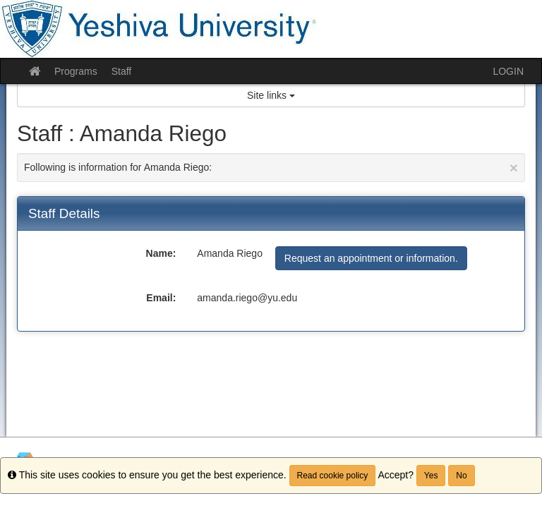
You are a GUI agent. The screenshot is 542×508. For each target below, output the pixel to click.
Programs (75, 71)
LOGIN (508, 71)
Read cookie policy (332, 475)
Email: (161, 297)
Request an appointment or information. (371, 258)
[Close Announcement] (514, 167)
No (461, 475)
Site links (271, 95)
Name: (161, 253)
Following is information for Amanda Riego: (271, 167)
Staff (122, 71)
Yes (431, 475)
